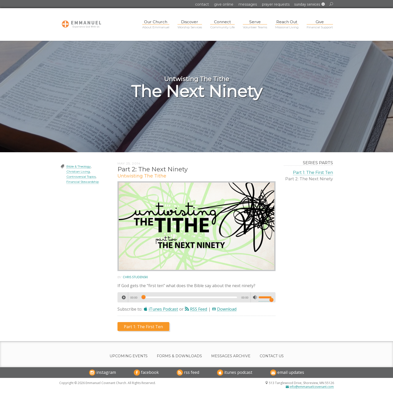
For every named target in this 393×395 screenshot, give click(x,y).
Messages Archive (231, 356)
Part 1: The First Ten (313, 172)
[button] (309, 4)
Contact (202, 4)
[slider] (189, 297)
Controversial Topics (81, 177)
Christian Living (78, 171)
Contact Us (272, 356)
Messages (248, 4)
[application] (196, 297)
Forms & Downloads (179, 356)
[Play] (123, 297)
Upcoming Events (129, 356)
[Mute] (255, 297)
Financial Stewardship (82, 182)
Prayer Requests (276, 4)
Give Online (223, 4)
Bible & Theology (78, 166)
